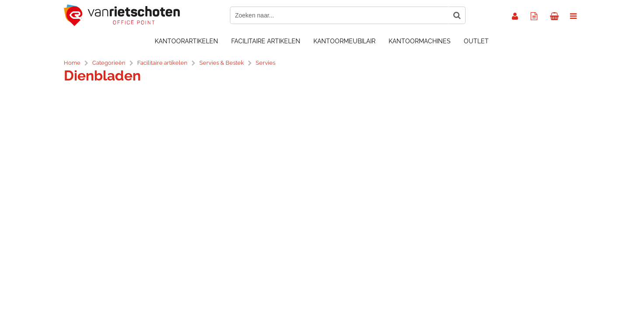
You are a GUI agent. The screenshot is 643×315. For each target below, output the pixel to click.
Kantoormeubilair (344, 41)
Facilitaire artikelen (265, 41)
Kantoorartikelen (186, 41)
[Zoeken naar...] (457, 15)
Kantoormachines (420, 41)
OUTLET (476, 41)
